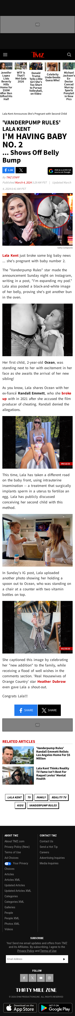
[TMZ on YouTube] (41, 978)
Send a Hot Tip (49, 846)
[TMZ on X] (32, 978)
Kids (20, 805)
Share (26, 710)
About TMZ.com (14, 841)
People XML (12, 918)
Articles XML (12, 879)
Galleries (10, 907)
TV (29, 797)
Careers (44, 852)
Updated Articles (15, 885)
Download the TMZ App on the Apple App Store (20, 1008)
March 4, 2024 (23, 182)
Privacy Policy (25, 950)
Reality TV (59, 797)
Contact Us (46, 841)
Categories (11, 896)
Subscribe (64, 959)
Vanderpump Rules (42, 805)
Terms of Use (13, 852)
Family (41, 797)
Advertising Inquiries (52, 857)
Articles (9, 874)
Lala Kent (14, 797)
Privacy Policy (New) (17, 846)
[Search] (69, 54)
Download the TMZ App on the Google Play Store (55, 1008)
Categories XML (14, 901)
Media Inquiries (49, 863)
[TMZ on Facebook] (24, 978)
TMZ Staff (12, 177)
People (9, 912)
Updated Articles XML (18, 890)
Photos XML (12, 923)
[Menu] (5, 54)
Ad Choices (12, 857)
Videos (9, 929)
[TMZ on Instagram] (49, 978)
